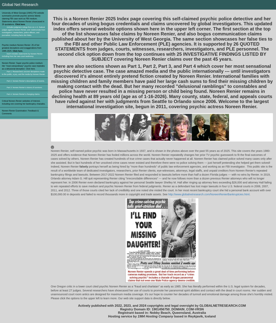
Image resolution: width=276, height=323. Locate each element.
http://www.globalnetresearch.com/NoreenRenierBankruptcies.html (209, 194)
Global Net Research (20, 4)
